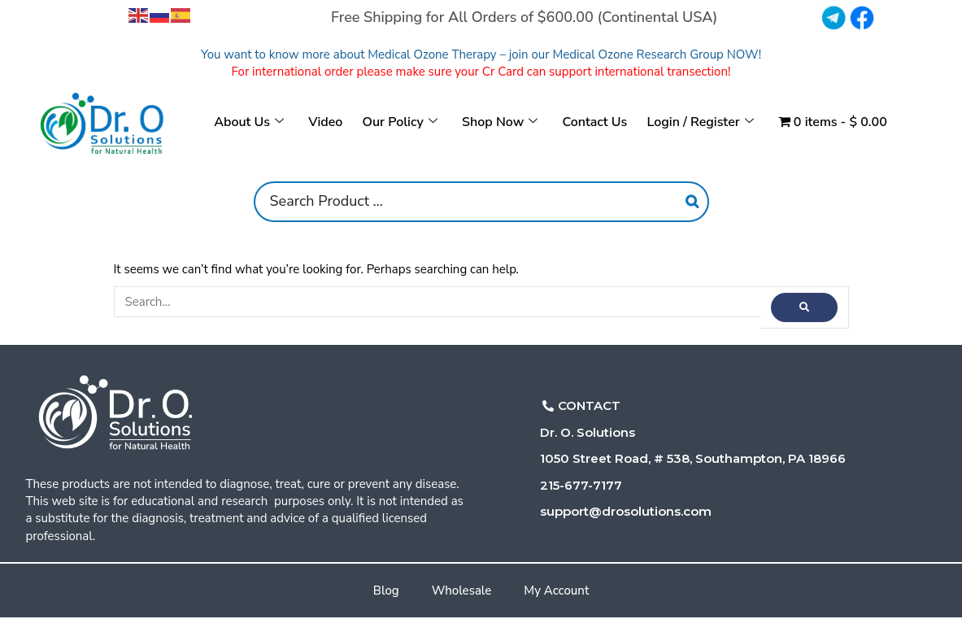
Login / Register (699, 122)
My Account (556, 590)
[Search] (692, 201)
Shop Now (500, 122)
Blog (386, 590)
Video (326, 122)
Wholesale (462, 590)
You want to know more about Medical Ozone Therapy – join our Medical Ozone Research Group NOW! (481, 54)
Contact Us (594, 122)
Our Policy (400, 122)
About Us (250, 122)
